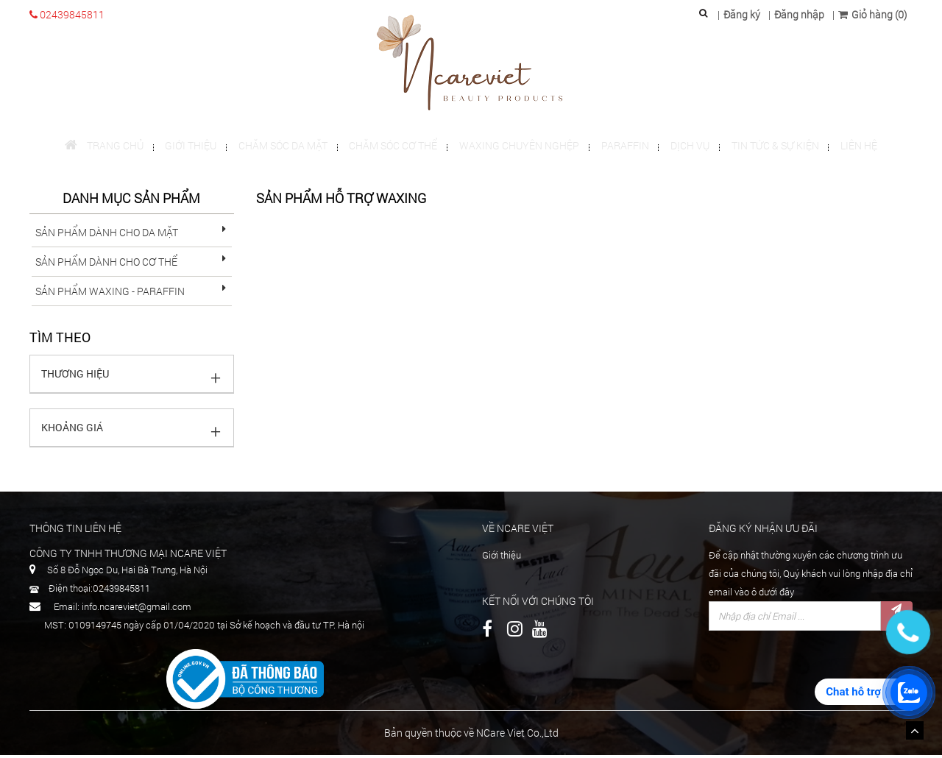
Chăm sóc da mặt (288, 147)
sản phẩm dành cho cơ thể (106, 265)
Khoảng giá (72, 430)
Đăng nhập (799, 14)
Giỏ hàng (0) (872, 14)
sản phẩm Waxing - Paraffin (110, 294)
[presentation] (820, 669)
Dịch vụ (684, 147)
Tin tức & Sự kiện (767, 147)
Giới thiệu (198, 147)
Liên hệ (848, 147)
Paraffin (622, 147)
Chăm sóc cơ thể (396, 147)
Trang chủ (114, 147)
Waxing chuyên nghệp (519, 147)
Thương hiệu (75, 376)
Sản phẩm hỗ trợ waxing (341, 202)
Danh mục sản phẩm (131, 202)
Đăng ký (741, 14)
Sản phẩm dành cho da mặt (106, 235)
